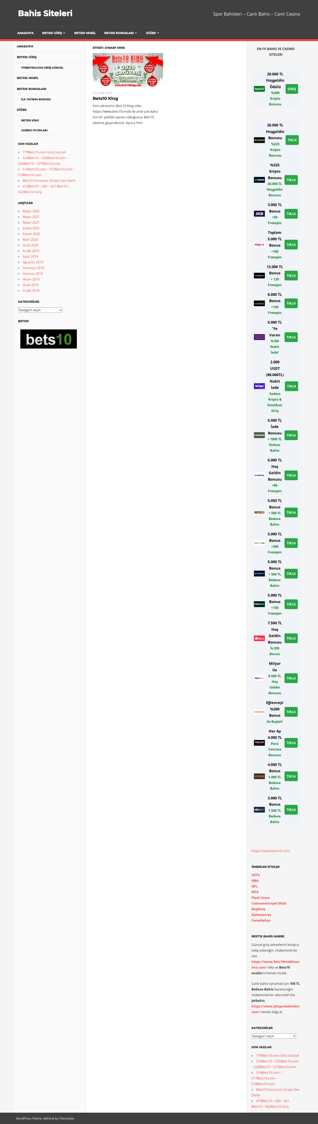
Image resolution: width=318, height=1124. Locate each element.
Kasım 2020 (31, 234)
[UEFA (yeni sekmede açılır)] (255, 875)
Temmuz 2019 (33, 268)
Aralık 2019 (31, 251)
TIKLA (292, 140)
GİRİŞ (292, 89)
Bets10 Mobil (85, 33)
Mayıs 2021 (31, 217)
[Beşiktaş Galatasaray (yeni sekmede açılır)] (261, 914)
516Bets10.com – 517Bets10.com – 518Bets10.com (266, 1078)
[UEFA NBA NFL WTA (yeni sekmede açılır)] (255, 892)
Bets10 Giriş (52, 33)
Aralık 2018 (31, 290)
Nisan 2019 (31, 279)
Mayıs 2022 (31, 211)
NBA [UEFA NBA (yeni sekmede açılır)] (255, 880)
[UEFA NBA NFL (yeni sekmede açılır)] (254, 886)
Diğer (151, 33)
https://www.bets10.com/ (270, 851)
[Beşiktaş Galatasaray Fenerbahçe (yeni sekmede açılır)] (260, 920)
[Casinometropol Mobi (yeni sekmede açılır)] (268, 903)
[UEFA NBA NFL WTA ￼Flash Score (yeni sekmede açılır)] (260, 897)
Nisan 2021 (31, 222)
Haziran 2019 (33, 273)
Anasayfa (25, 33)
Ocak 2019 (30, 285)
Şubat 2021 (31, 228)
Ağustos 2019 (33, 262)
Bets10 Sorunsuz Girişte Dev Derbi (49, 180)
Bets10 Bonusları (119, 33)
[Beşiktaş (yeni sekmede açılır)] (258, 909)
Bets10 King (105, 98)
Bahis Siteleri (45, 13)
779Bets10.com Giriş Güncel (42, 67)
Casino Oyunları (34, 130)
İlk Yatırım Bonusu (36, 99)
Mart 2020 (30, 239)
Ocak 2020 (30, 245)
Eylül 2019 (30, 256)
